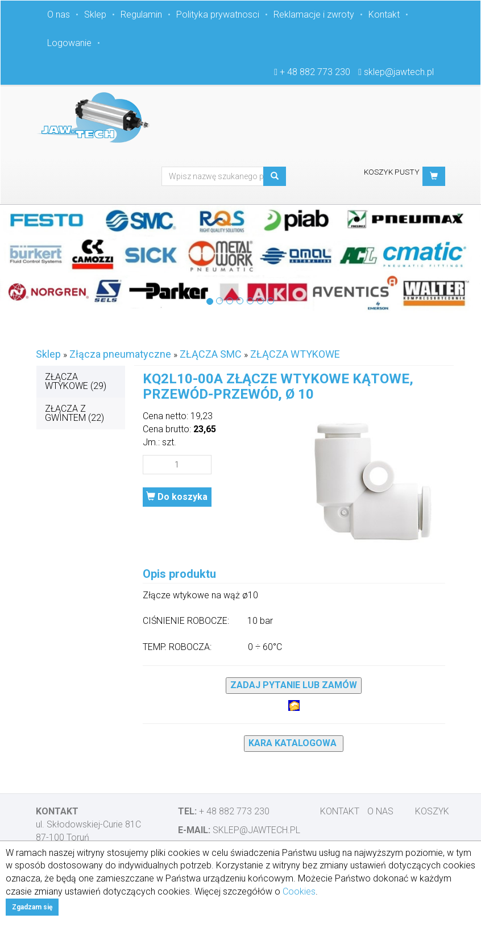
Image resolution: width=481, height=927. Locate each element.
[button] (433, 176)
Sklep (95, 14)
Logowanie (69, 43)
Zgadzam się (32, 907)
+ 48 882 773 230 (315, 72)
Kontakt (384, 14)
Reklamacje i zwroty (313, 14)
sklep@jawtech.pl (399, 72)
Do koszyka (177, 496)
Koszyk (432, 811)
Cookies (299, 891)
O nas (58, 14)
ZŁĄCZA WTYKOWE (295, 354)
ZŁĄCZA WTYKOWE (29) (75, 381)
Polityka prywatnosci (217, 14)
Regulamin (141, 14)
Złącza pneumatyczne (120, 354)
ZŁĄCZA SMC (211, 354)
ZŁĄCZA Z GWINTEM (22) (74, 413)
